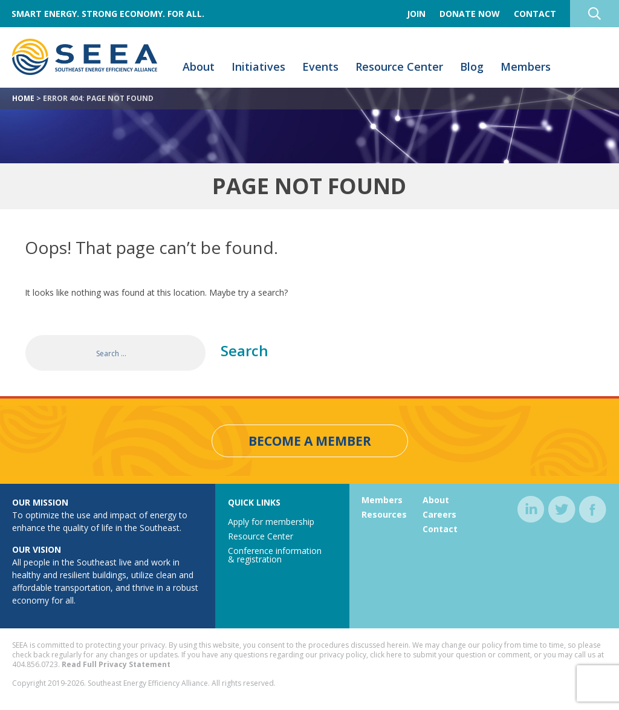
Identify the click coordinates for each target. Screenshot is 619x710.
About (199, 66)
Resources (384, 514)
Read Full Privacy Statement (116, 664)
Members (526, 66)
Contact (535, 13)
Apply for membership (271, 521)
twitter (561, 509)
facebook (592, 509)
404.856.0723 (35, 664)
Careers (439, 514)
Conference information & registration (275, 555)
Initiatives (258, 66)
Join (416, 13)
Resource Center (399, 66)
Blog (472, 66)
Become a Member (309, 440)
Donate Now (469, 13)
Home (23, 98)
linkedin (531, 509)
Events (320, 66)
